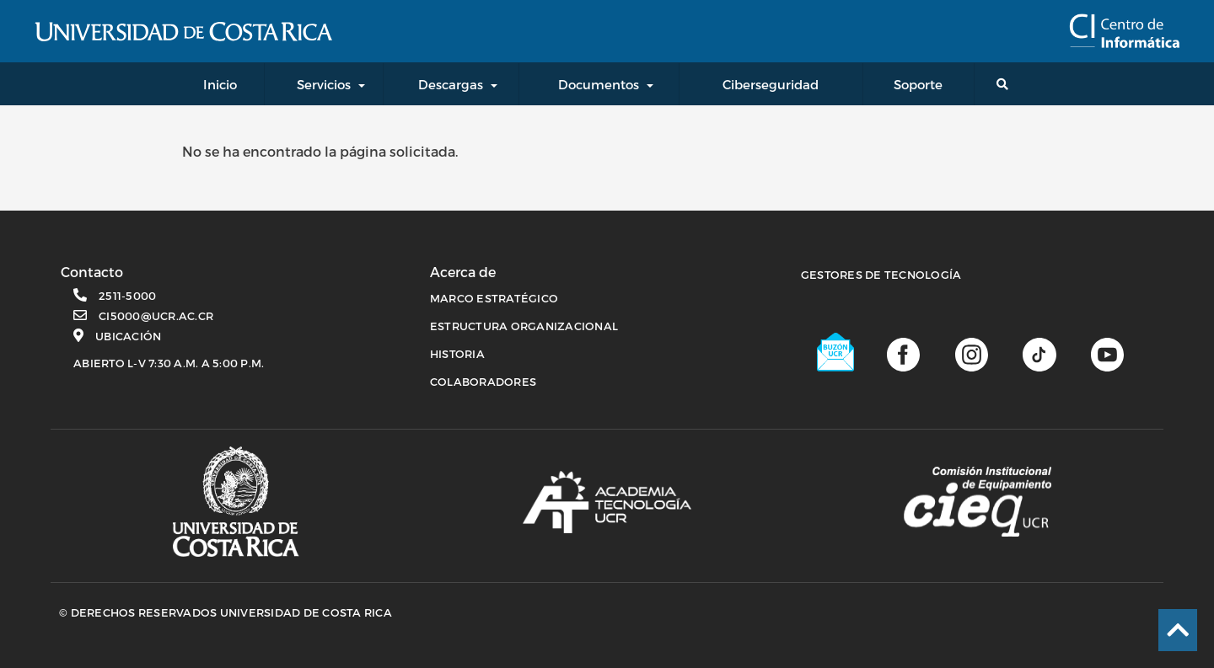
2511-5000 (127, 295)
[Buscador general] (1006, 83)
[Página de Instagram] (971, 353)
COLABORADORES (483, 381)
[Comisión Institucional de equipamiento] (977, 502)
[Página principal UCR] (236, 501)
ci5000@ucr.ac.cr (156, 316)
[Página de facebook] (903, 353)
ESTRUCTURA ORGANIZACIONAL (524, 326)
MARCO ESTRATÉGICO (494, 298)
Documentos (598, 84)
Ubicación (128, 336)
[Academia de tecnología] (607, 502)
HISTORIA (457, 354)
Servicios (324, 84)
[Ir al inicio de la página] (1177, 630)
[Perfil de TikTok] (1039, 353)
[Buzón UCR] (836, 352)
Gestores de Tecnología (881, 274)
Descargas (450, 84)
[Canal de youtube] (1107, 353)
